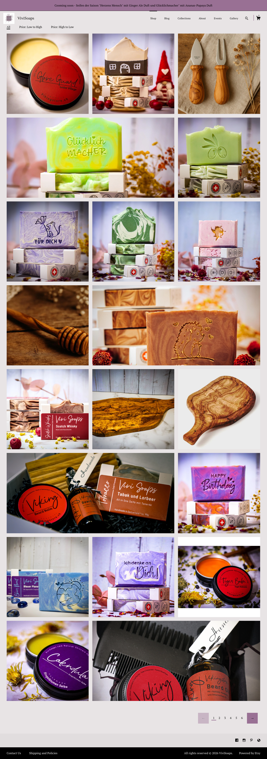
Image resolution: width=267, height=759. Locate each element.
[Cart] (258, 18)
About (202, 18)
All (8, 27)
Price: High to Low (62, 27)
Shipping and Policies (43, 753)
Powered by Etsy (249, 753)
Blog (166, 18)
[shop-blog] (258, 740)
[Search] (246, 19)
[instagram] (244, 740)
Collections (184, 18)
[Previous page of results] (203, 718)
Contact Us (14, 753)
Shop (153, 18)
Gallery (234, 18)
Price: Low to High (30, 27)
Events (218, 18)
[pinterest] (252, 740)
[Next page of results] (252, 718)
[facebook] (237, 740)
